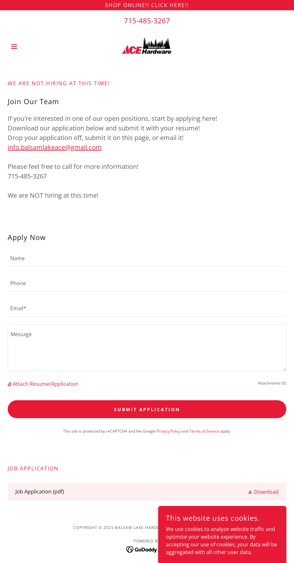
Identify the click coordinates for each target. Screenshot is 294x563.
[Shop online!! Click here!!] (147, 5)
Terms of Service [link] (204, 431)
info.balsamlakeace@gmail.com (55, 147)
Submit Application (147, 409)
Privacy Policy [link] (169, 431)
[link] (147, 46)
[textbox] (147, 258)
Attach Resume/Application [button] (45, 383)
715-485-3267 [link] (147, 20)
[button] (29, 46)
